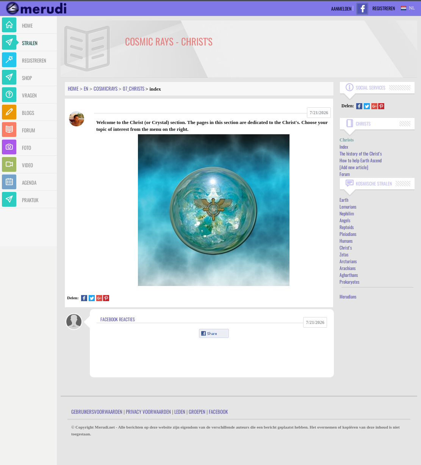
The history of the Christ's (361, 153)
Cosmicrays (105, 88)
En (86, 88)
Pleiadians (348, 234)
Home (73, 88)
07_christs (133, 88)
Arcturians (348, 261)
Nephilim (347, 213)
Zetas (344, 254)
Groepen (197, 411)
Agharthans (349, 275)
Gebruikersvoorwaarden (96, 411)
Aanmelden (341, 8)
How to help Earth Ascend (361, 160)
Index (344, 146)
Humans (346, 240)
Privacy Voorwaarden (148, 411)
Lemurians (348, 206)
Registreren (383, 8)
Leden (179, 411)
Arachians (347, 268)
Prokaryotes (349, 281)
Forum (345, 174)
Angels (345, 220)
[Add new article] (354, 167)
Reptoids (347, 227)
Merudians (348, 296)
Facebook (218, 411)
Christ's (346, 247)
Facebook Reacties (117, 319)
